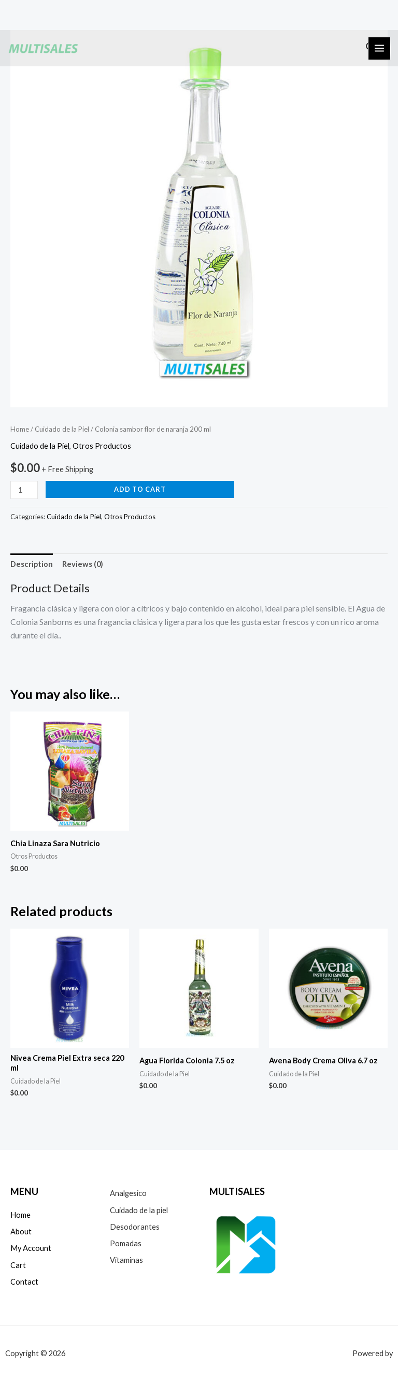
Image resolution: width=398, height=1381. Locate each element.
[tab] (31, 564)
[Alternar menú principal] (379, 48)
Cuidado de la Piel (62, 429)
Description (31, 564)
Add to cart (140, 489)
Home (19, 429)
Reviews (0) (82, 564)
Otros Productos (102, 446)
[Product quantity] (24, 490)
